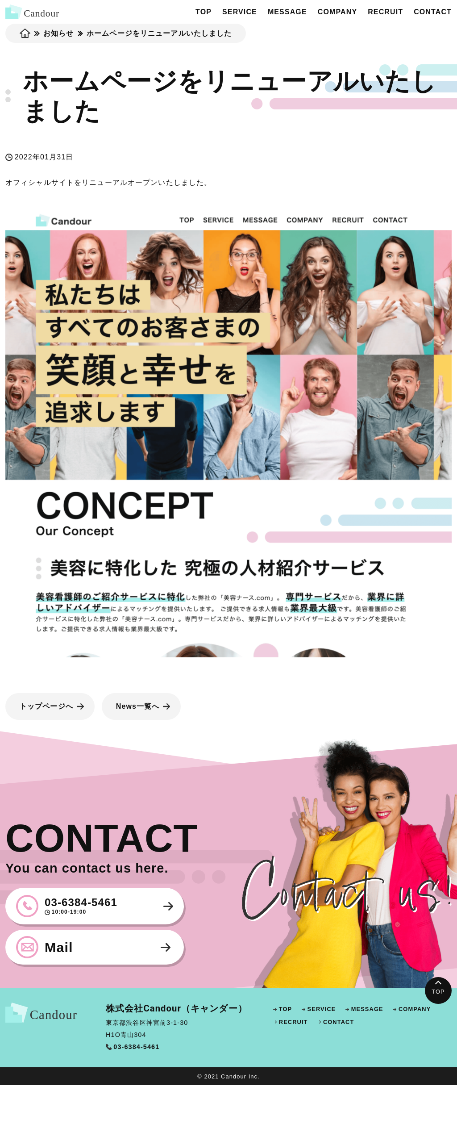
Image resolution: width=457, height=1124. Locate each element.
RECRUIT (385, 12)
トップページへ (46, 706)
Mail (59, 947)
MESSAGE (287, 12)
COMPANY (337, 12)
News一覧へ (138, 706)
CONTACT (433, 12)
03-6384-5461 (107, 906)
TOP (203, 12)
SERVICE (239, 12)
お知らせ (58, 33)
